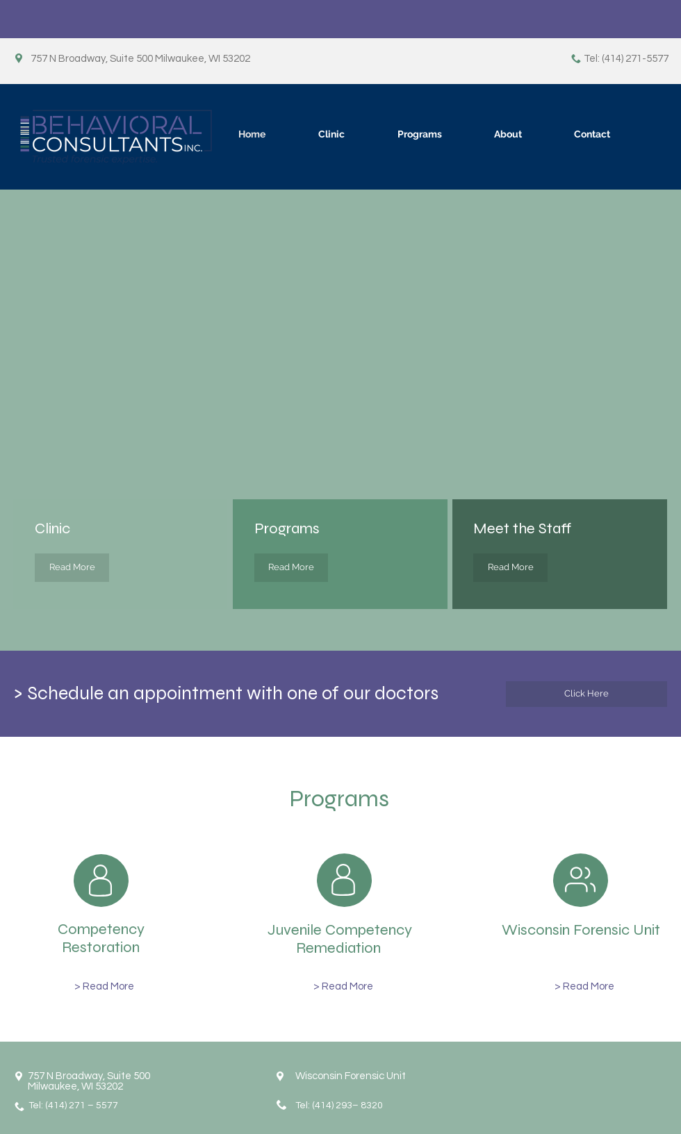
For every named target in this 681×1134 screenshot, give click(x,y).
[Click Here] (586, 694)
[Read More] (72, 567)
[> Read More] (104, 986)
